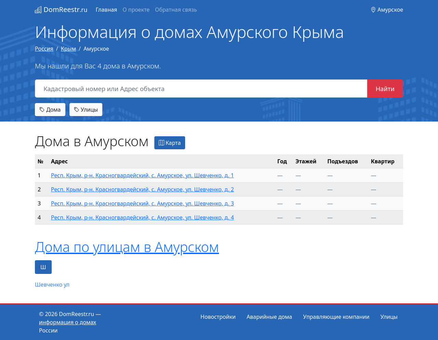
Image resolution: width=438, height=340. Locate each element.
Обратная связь (176, 9)
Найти (385, 88)
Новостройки (218, 316)
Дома (50, 109)
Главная (106, 9)
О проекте (136, 9)
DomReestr (61, 9)
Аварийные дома (269, 316)
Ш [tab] (43, 267)
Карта (170, 143)
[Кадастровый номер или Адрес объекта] (201, 88)
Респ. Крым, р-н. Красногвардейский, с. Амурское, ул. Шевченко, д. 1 (142, 175)
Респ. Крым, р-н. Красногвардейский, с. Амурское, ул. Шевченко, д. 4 (142, 217)
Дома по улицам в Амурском (127, 246)
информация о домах (67, 322)
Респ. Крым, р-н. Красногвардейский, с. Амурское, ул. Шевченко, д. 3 (142, 203)
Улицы (86, 109)
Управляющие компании (336, 316)
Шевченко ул (52, 284)
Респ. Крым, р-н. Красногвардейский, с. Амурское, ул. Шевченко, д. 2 (142, 189)
